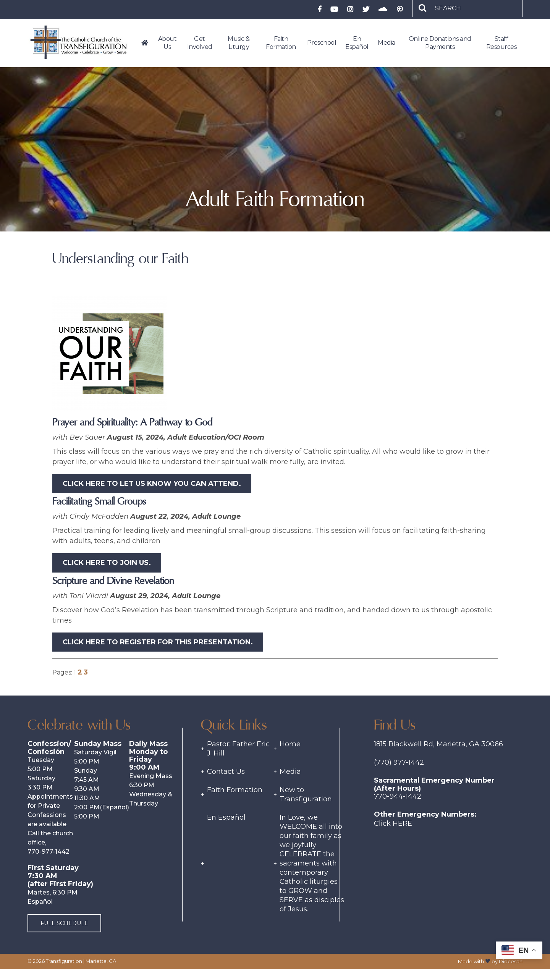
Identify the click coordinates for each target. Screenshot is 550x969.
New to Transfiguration (306, 794)
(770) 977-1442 (399, 762)
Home (290, 744)
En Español (226, 817)
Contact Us (226, 771)
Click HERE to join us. (107, 562)
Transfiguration (64, 961)
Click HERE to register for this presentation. (158, 642)
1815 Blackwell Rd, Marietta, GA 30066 (438, 744)
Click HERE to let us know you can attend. (152, 483)
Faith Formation (234, 790)
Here (402, 823)
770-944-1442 (397, 796)
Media (290, 771)
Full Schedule (64, 923)
